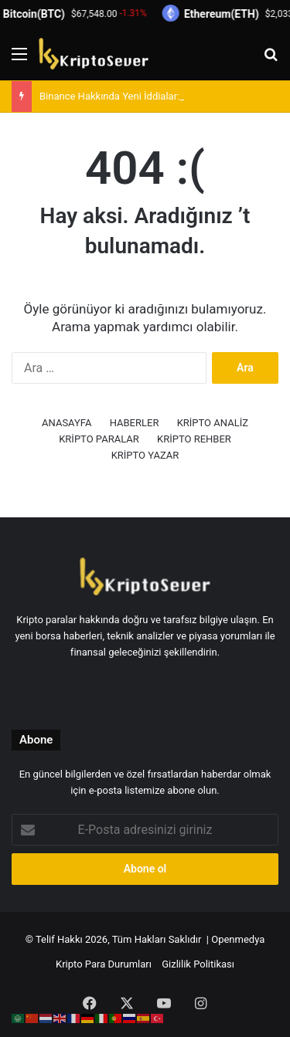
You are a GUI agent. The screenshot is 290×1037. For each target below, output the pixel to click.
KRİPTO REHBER (194, 439)
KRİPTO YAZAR (145, 455)
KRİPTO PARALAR (99, 439)
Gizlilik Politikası (198, 964)
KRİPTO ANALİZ (212, 423)
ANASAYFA (66, 423)
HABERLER (134, 423)
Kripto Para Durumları (104, 964)
